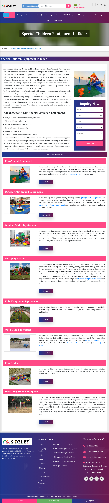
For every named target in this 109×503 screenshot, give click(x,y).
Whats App (54, 501)
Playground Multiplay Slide (64, 457)
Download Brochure (31, 6)
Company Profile (24, 15)
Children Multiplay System (64, 461)
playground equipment (91, 198)
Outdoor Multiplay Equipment (89, 279)
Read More (46, 182)
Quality (41, 464)
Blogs (40, 459)
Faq (47, 20)
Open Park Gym (73, 343)
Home (4, 48)
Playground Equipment (47, 15)
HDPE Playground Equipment (76, 15)
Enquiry (90, 501)
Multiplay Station (60, 466)
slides (78, 174)
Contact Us (58, 20)
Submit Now (89, 144)
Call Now (19, 501)
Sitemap (98, 15)
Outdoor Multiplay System (64, 453)
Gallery (41, 455)
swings (98, 343)
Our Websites (44, 476)
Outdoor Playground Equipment (66, 449)
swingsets (71, 174)
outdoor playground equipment (52, 205)
